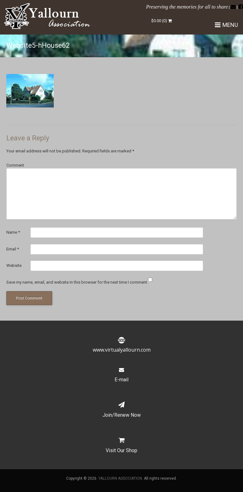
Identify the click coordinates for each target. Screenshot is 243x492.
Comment (15, 165)
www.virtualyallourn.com (122, 346)
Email (12, 249)
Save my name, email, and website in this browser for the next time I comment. (77, 282)
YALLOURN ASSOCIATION (120, 478)
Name (13, 232)
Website (14, 265)
